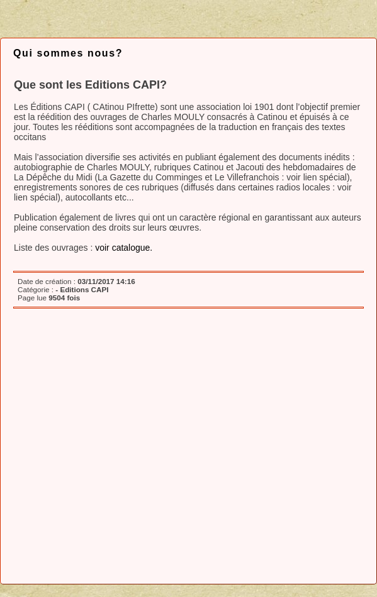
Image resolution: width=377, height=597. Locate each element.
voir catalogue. (123, 248)
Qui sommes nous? (68, 53)
